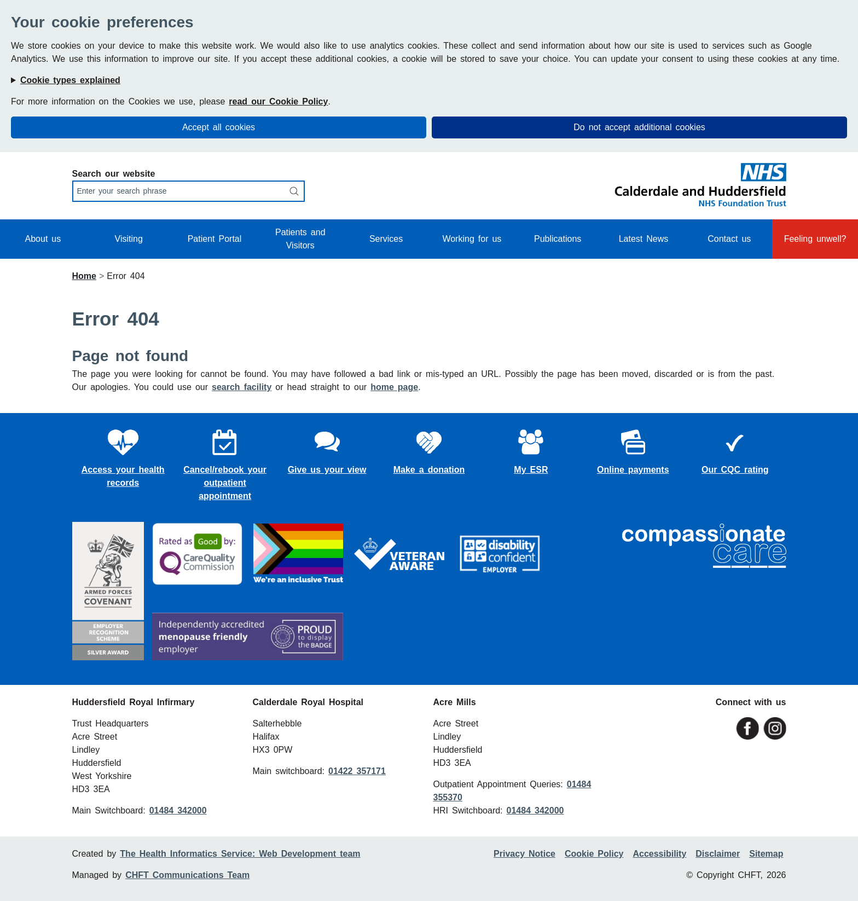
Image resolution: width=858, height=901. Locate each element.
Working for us (471, 238)
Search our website (113, 173)
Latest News (644, 238)
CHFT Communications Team (187, 875)
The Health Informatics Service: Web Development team (240, 853)
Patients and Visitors (300, 239)
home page (394, 387)
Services (386, 238)
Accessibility (659, 853)
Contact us (729, 238)
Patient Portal (215, 238)
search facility (241, 387)
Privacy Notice (524, 853)
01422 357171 (357, 771)
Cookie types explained (70, 80)
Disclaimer (717, 853)
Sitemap (766, 853)
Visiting (129, 238)
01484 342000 (178, 810)
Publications (557, 238)
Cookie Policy (594, 853)
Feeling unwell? (815, 238)
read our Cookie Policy (278, 101)
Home (84, 276)
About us (43, 238)
